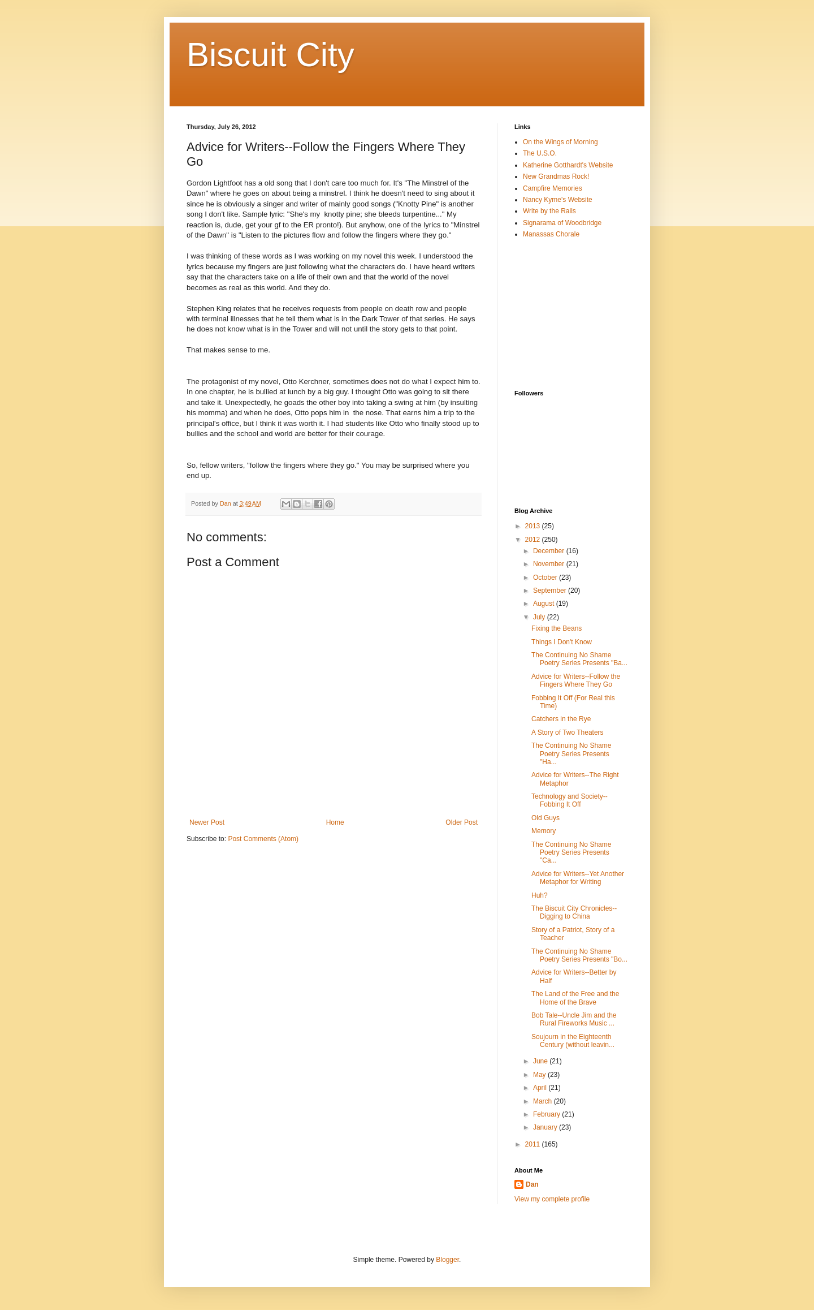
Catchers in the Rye (561, 719)
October (546, 577)
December (549, 551)
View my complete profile (552, 1199)
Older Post (461, 822)
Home (335, 822)
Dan (532, 1184)
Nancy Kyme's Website (557, 200)
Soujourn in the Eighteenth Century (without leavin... (572, 1041)
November (549, 564)
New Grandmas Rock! (556, 176)
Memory (543, 831)
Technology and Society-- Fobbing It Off (569, 800)
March (543, 1101)
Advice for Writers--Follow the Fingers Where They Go (575, 680)
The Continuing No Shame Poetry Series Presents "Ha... (571, 754)
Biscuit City (270, 55)
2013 (533, 526)
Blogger (447, 1260)
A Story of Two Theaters (567, 732)
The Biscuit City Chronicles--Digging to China (574, 912)
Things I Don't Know (561, 642)
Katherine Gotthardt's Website (568, 165)
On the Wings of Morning (560, 142)
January (546, 1127)
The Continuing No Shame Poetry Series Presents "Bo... (579, 955)
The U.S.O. (540, 153)
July (540, 617)
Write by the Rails (549, 211)
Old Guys (545, 818)
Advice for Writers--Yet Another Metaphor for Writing (577, 878)
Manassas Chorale (551, 234)
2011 (533, 1144)
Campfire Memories (552, 188)
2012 (533, 540)
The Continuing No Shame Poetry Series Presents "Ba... (579, 659)
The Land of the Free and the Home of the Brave (575, 998)
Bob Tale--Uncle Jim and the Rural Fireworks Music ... (574, 1019)
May (540, 1075)
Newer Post (206, 822)
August (544, 603)
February (547, 1114)
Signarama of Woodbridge (562, 223)
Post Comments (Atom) (263, 839)
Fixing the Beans (556, 628)
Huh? (539, 895)
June (541, 1061)
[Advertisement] (570, 313)
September (550, 590)
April (540, 1088)
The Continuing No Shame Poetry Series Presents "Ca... (571, 853)
